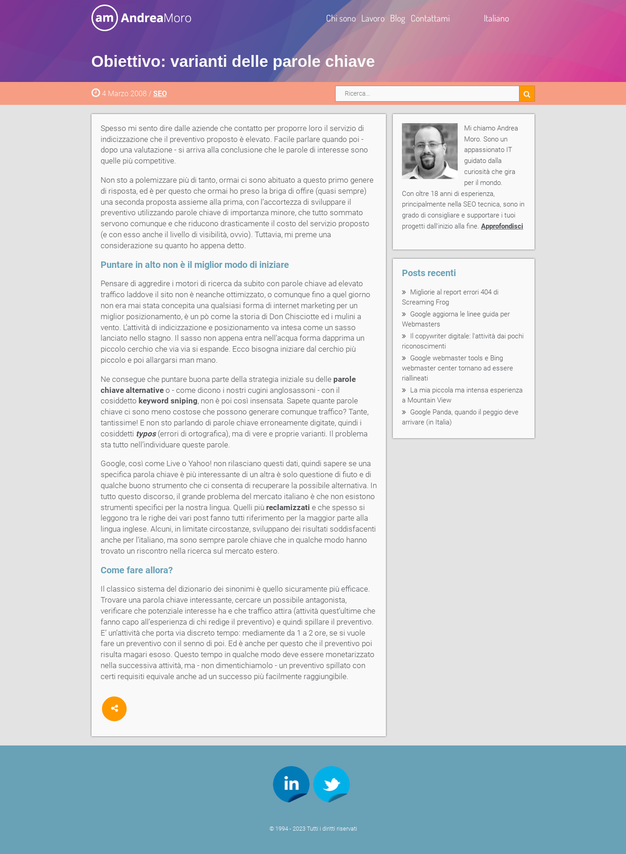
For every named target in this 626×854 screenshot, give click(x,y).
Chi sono (341, 18)
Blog (397, 18)
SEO (160, 93)
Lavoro (373, 18)
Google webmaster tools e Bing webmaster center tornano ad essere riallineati (457, 368)
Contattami (430, 18)
